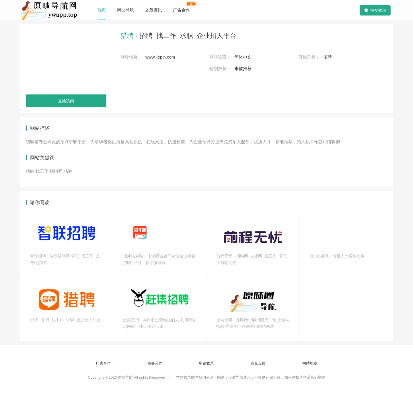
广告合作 (181, 9)
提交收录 (374, 10)
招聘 (327, 57)
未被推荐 (243, 68)
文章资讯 (153, 9)
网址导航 (125, 9)
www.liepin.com (160, 57)
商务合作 (154, 363)
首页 (101, 9)
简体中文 (243, 57)
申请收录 (206, 363)
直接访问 (66, 101)
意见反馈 (258, 363)
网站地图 (309, 363)
